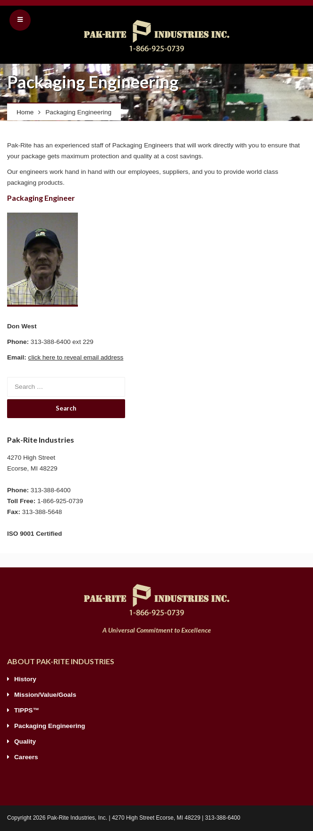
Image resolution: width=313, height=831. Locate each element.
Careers (26, 757)
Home (25, 112)
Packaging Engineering (49, 725)
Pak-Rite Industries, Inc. (77, 817)
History (25, 679)
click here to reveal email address (76, 357)
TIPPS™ (26, 710)
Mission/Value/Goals (45, 694)
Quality (25, 741)
